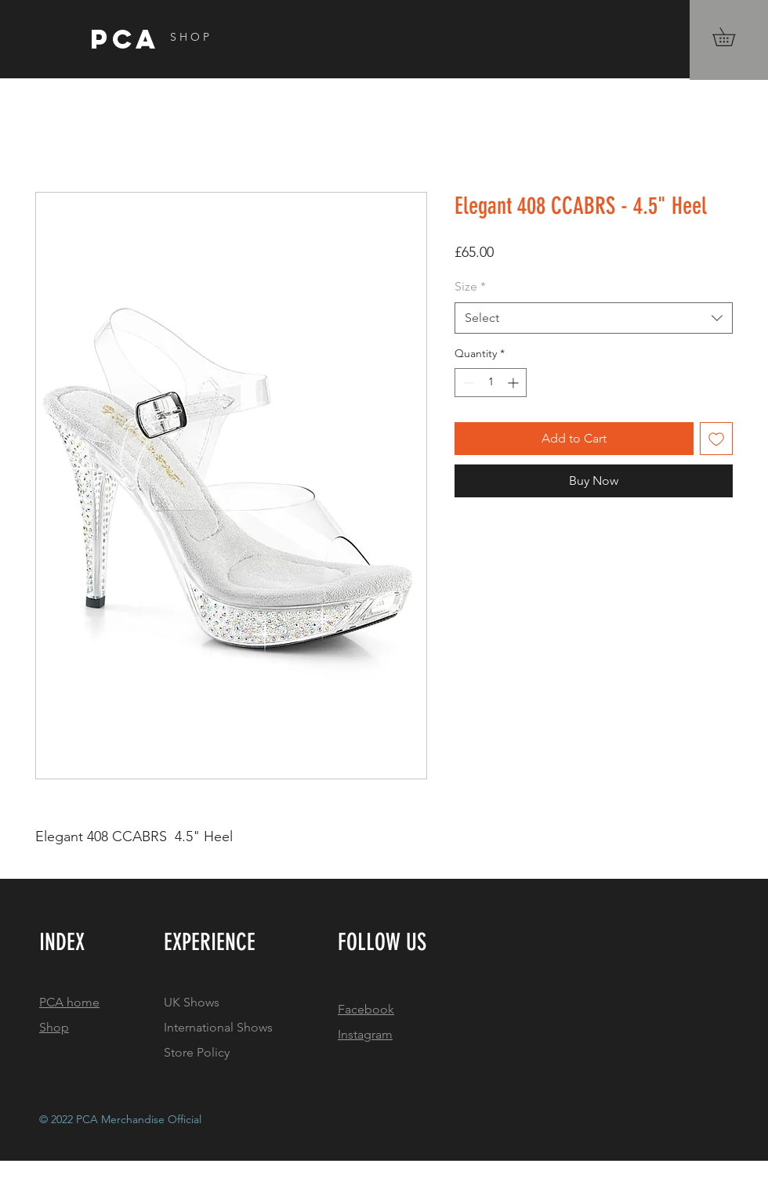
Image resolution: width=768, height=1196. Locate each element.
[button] (732, 36)
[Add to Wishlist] (716, 438)
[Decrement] (466, 382)
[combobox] (594, 318)
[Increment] (514, 382)
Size (470, 286)
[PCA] (174, 39)
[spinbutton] (490, 382)
